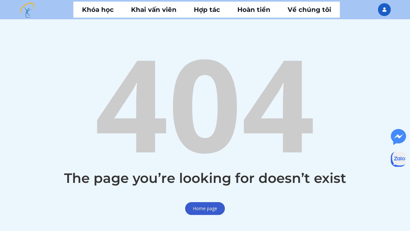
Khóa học (98, 9)
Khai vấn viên (153, 9)
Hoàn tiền (253, 9)
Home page (205, 208)
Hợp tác (207, 9)
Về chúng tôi (309, 9)
